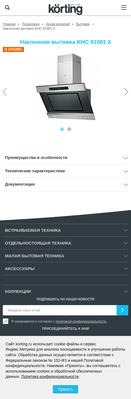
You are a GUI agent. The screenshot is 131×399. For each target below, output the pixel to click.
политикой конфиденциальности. (81, 321)
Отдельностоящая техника (38, 243)
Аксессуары (19, 268)
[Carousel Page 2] (69, 129)
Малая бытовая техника (34, 255)
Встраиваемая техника (33, 230)
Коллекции (18, 291)
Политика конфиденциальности (50, 376)
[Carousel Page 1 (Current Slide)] (62, 129)
